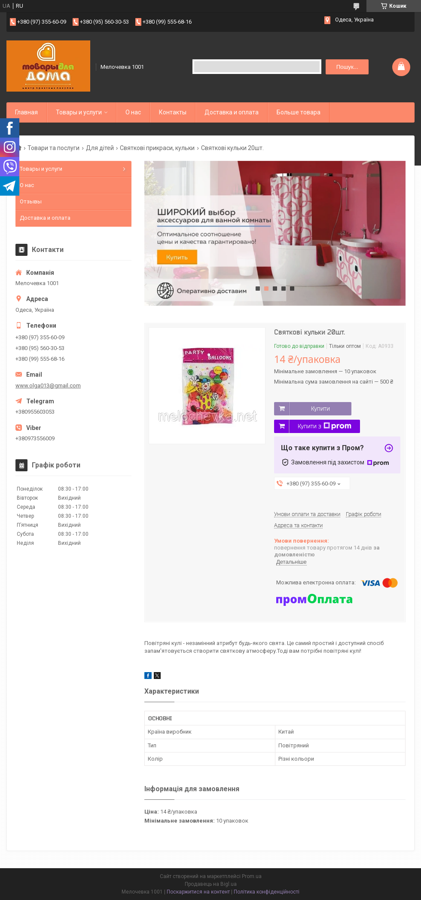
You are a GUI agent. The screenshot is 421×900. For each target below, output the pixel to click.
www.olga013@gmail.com (48, 385)
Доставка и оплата (231, 112)
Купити (320, 408)
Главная (26, 112)
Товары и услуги (79, 112)
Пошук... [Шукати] (347, 67)
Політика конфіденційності (266, 892)
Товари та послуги (53, 147)
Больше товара (298, 112)
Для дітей (100, 147)
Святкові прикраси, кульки (157, 147)
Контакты (172, 112)
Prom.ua (252, 876)
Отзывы (31, 201)
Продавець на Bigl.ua (211, 884)
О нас (133, 112)
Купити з (324, 426)
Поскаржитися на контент (198, 892)
